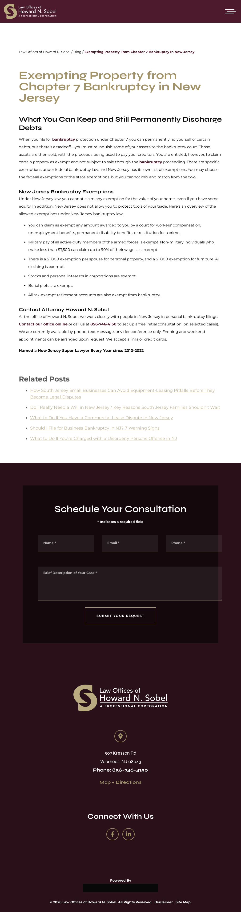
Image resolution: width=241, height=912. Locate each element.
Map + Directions (120, 782)
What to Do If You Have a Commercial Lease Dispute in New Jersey (101, 423)
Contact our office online (43, 324)
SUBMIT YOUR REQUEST (120, 616)
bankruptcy (63, 139)
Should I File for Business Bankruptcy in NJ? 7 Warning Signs (95, 433)
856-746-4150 (103, 324)
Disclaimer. (164, 902)
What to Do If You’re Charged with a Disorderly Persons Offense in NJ (103, 444)
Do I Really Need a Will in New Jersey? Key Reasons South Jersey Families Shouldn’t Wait (125, 413)
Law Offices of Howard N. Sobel (44, 52)
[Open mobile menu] (229, 11)
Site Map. (184, 902)
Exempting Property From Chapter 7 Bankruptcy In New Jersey (139, 52)
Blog (77, 52)
